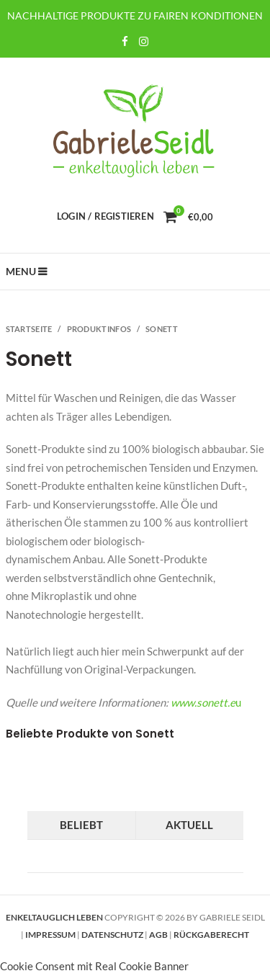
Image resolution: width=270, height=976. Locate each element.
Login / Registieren (105, 216)
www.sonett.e (203, 702)
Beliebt (81, 824)
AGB (158, 934)
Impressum (50, 934)
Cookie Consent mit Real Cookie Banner (94, 965)
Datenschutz (112, 934)
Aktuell (189, 824)
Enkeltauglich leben (54, 917)
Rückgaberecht (211, 934)
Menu (21, 271)
